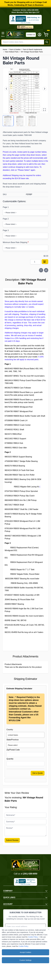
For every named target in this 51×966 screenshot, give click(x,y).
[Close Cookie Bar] (48, 929)
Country (9, 730)
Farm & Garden (15, 49)
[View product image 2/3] (20, 120)
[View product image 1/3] (8, 120)
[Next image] (45, 89)
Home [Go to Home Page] (5, 49)
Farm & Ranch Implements (32, 49)
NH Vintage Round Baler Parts (32, 52)
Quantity (9, 759)
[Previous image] (6, 89)
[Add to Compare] (46, 270)
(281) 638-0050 (30, 874)
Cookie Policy (33, 937)
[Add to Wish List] (41, 270)
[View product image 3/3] (32, 120)
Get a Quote (38, 773)
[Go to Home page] (15, 34)
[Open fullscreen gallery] (44, 109)
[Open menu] (3, 34)
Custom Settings (26, 960)
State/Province (12, 740)
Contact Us (31, 35)
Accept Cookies (25, 952)
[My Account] (40, 34)
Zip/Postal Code (13, 750)
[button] (25, 90)
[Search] (47, 42)
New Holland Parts (12, 52)
